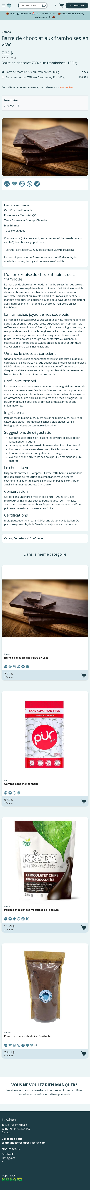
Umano (6, 32)
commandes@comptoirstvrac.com (24, 1142)
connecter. (67, 87)
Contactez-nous (12, 1139)
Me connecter (77, 5)
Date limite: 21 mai (46, 13)
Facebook (8, 1154)
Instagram (8, 1158)
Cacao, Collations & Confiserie (23, 538)
